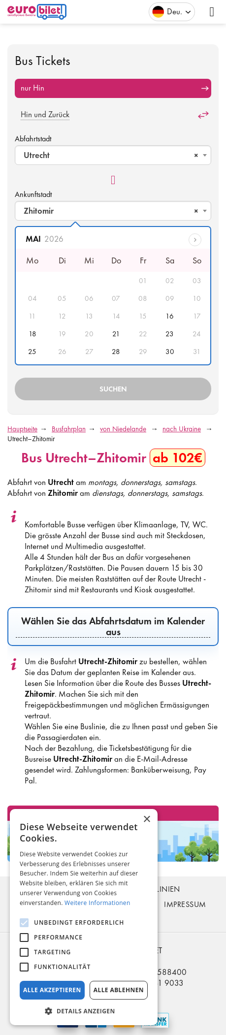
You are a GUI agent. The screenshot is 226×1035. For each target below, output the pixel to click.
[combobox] (113, 155)
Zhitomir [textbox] (111, 211)
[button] (84, 1010)
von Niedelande (123, 429)
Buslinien (161, 889)
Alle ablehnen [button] (119, 990)
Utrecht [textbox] (111, 155)
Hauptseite (22, 429)
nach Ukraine (181, 429)
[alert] (84, 917)
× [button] (146, 819)
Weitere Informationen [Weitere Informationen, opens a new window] (97, 903)
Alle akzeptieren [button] (52, 990)
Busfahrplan (69, 429)
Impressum (185, 904)
